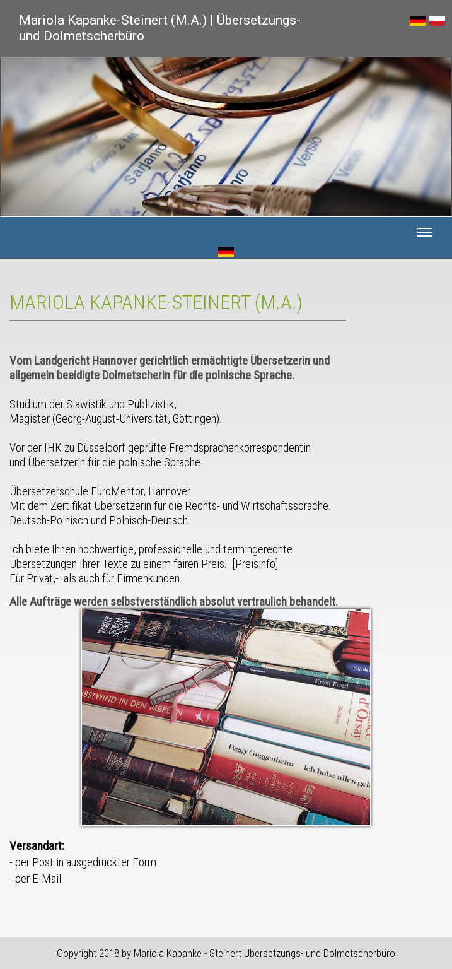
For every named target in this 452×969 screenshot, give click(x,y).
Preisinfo (255, 563)
